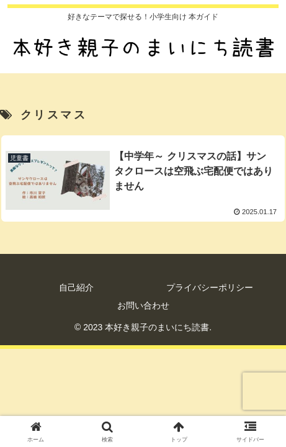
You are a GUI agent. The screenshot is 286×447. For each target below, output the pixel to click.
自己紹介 (76, 287)
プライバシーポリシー (209, 287)
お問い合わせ (143, 305)
